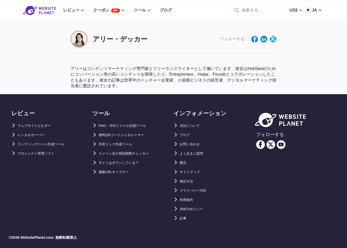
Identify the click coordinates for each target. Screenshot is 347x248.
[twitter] (270, 144)
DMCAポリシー (194, 209)
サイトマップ (192, 172)
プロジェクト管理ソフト (40, 153)
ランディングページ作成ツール (46, 144)
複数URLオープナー (117, 172)
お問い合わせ (192, 144)
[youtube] (281, 144)
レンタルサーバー (34, 135)
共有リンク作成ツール (119, 144)
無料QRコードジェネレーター (126, 135)
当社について (192, 125)
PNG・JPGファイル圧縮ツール (128, 125)
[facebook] (260, 144)
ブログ (186, 135)
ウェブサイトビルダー (38, 125)
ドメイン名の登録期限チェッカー (129, 153)
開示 (184, 163)
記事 (184, 218)
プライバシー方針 (196, 190)
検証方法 (188, 181)
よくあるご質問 (194, 153)
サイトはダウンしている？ (123, 163)
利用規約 (188, 200)
